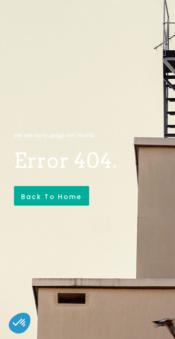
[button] (19, 323)
